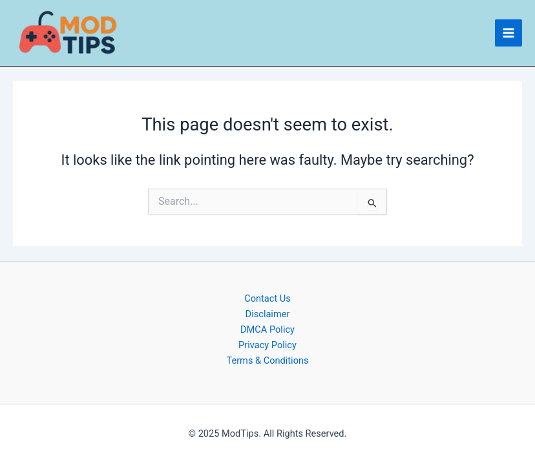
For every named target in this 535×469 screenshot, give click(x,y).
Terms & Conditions (267, 360)
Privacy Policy (267, 345)
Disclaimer (268, 314)
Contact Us (267, 298)
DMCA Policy (267, 329)
